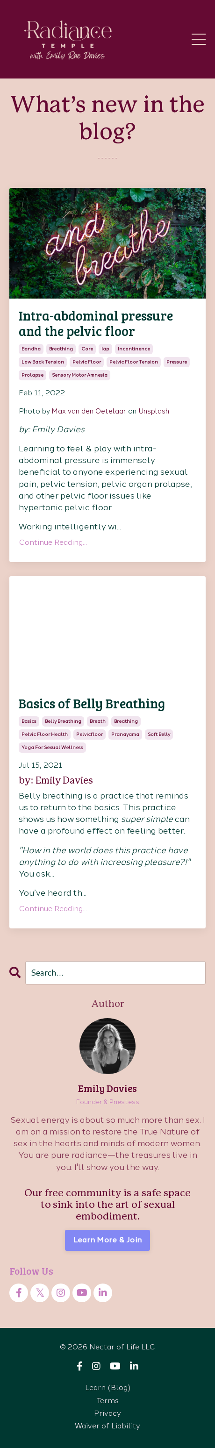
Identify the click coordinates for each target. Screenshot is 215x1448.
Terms (107, 1400)
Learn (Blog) (107, 1387)
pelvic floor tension (133, 362)
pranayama (125, 734)
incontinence (134, 349)
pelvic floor (86, 362)
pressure (176, 362)
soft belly (159, 734)
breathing (61, 349)
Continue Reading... (53, 542)
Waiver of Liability (107, 1425)
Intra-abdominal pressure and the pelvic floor (96, 323)
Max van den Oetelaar (89, 411)
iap (105, 349)
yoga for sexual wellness (52, 747)
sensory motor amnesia (80, 375)
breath (98, 721)
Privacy (107, 1413)
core (87, 349)
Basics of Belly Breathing (92, 704)
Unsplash (153, 411)
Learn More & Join (107, 1239)
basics (29, 721)
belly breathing (63, 721)
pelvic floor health (45, 734)
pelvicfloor (89, 734)
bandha (31, 349)
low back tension (43, 362)
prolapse (32, 375)
